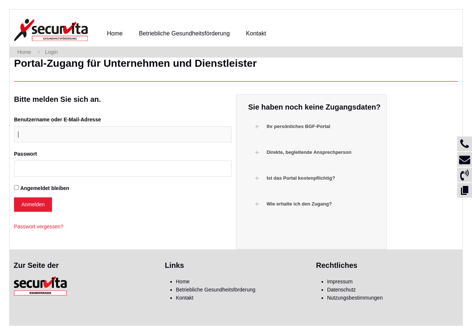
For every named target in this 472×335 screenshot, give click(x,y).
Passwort (25, 154)
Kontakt (184, 298)
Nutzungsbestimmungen (355, 298)
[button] (315, 126)
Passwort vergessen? (38, 226)
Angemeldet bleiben (44, 188)
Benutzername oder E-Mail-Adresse (57, 119)
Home (24, 52)
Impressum (340, 281)
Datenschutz (341, 290)
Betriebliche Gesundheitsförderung (216, 290)
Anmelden (33, 204)
